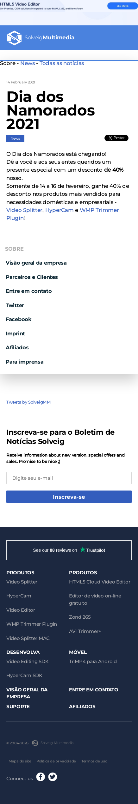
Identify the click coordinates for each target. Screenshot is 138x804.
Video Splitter (24, 210)
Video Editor (20, 610)
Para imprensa (24, 362)
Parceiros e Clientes (32, 277)
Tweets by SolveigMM (28, 402)
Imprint (15, 333)
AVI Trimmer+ (85, 631)
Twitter (15, 305)
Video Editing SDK (27, 661)
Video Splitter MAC (28, 638)
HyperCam (59, 210)
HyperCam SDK (24, 675)
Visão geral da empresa (36, 263)
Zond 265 (80, 617)
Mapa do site (20, 761)
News (27, 63)
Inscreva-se (69, 497)
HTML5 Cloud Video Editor (99, 582)
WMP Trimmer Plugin (31, 624)
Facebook (19, 319)
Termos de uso (94, 761)
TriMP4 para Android (93, 661)
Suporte (18, 706)
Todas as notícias (62, 63)
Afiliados (17, 347)
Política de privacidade (56, 761)
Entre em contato (29, 291)
